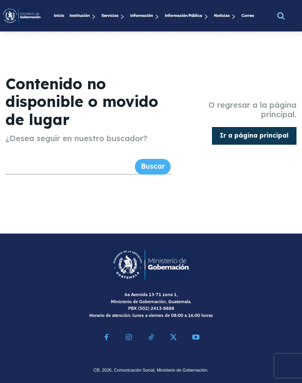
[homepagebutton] (254, 133)
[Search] (154, 162)
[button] (281, 16)
